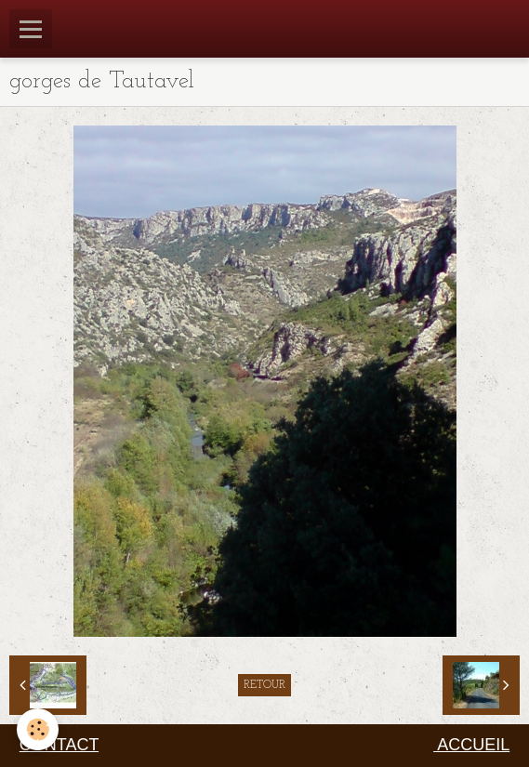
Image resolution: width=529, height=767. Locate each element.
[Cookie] (38, 729)
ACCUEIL (471, 744)
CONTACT (59, 744)
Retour (264, 685)
